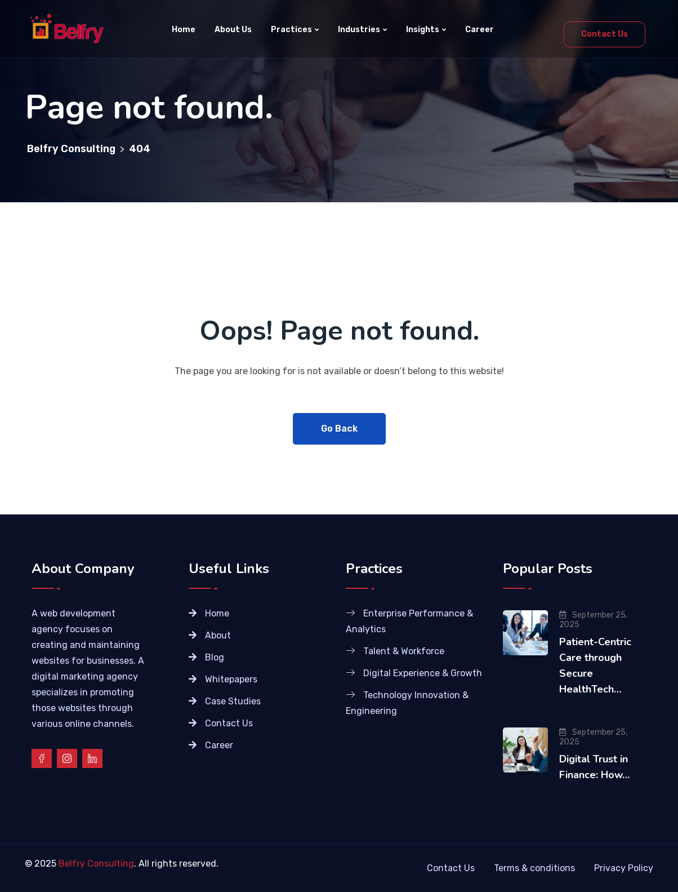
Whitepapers (231, 679)
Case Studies (233, 701)
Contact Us (604, 34)
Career (479, 29)
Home (183, 29)
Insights (422, 29)
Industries (359, 29)
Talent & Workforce (403, 651)
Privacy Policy (623, 868)
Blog (214, 657)
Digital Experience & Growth (422, 673)
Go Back (339, 428)
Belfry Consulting (96, 863)
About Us (233, 29)
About (218, 635)
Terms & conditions (534, 868)
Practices (291, 29)
